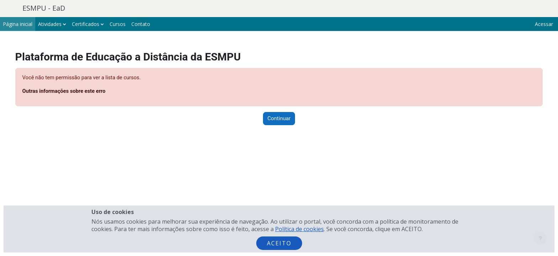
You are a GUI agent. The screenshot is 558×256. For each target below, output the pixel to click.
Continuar (279, 119)
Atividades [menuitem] (50, 24)
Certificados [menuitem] (85, 24)
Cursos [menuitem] (118, 24)
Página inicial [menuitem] (17, 24)
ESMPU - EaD (43, 8)
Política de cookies (299, 229)
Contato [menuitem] (140, 24)
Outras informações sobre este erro (74, 91)
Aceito (279, 243)
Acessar (544, 24)
